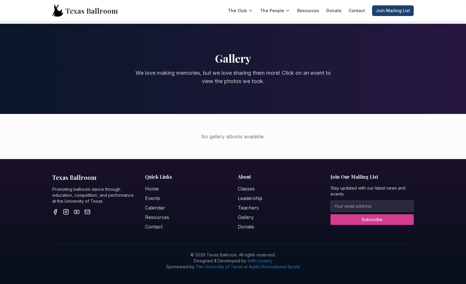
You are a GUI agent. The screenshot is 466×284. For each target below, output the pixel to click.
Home (152, 189)
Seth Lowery (260, 260)
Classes (246, 189)
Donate (333, 10)
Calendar (155, 208)
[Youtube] (77, 212)
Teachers (248, 208)
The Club (240, 10)
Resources (308, 10)
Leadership (250, 198)
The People (275, 10)
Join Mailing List (393, 10)
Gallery (246, 217)
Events (152, 198)
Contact (357, 10)
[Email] (87, 212)
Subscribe (372, 219)
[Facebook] (55, 212)
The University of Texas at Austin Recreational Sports (248, 266)
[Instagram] (66, 212)
